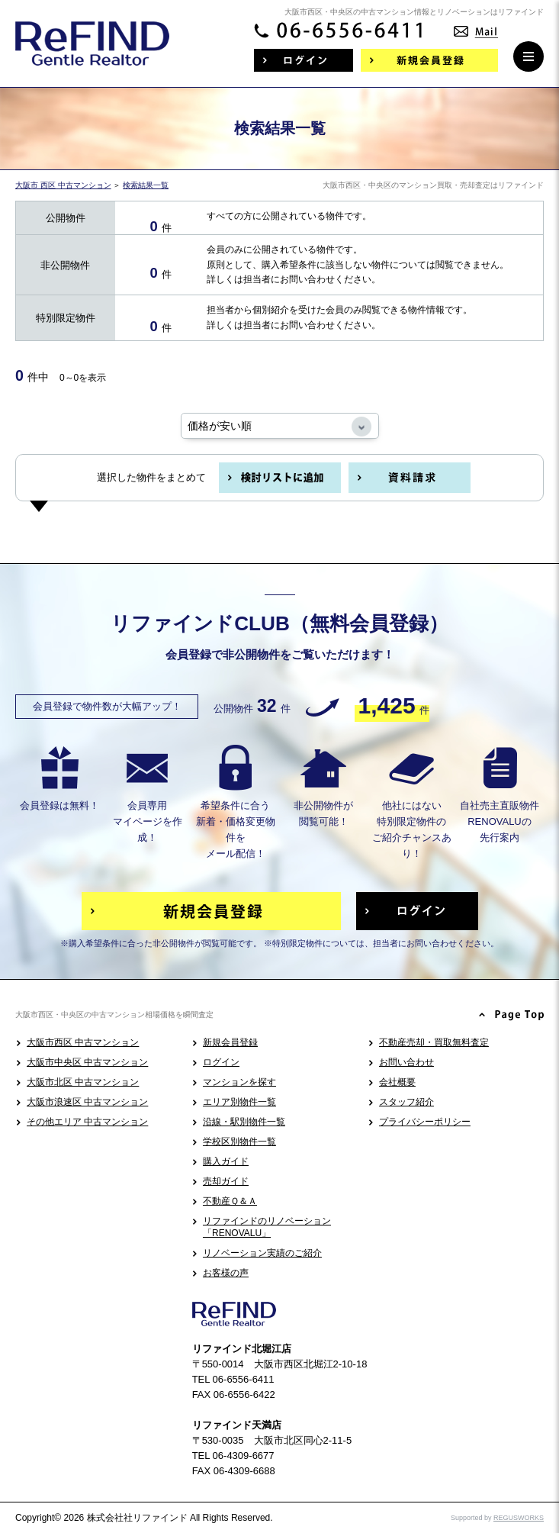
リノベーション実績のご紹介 (262, 1253)
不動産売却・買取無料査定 (434, 1042)
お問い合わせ (406, 1062)
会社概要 (397, 1082)
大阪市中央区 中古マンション (87, 1062)
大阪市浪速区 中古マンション (87, 1102)
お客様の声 (226, 1272)
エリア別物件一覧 (239, 1102)
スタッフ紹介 (406, 1102)
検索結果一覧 (146, 185)
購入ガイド (226, 1161)
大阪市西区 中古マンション (83, 1042)
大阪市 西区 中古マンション (63, 185)
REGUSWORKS (518, 1518)
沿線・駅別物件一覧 (244, 1121)
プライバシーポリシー (425, 1121)
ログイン (221, 1062)
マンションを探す (239, 1082)
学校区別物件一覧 (239, 1141)
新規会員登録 (230, 1042)
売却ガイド (226, 1181)
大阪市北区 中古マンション (83, 1082)
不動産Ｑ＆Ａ (230, 1201)
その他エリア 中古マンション (87, 1121)
